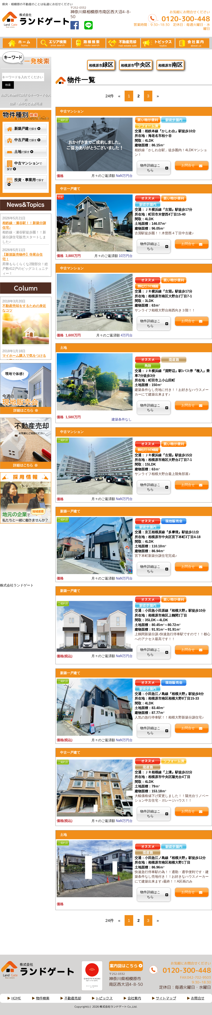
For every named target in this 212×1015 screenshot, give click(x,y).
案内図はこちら (124, 966)
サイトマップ (166, 998)
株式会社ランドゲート (17, 585)
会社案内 (134, 998)
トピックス (104, 998)
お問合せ (197, 998)
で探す (23, 129)
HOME (16, 998)
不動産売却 (72, 998)
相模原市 (101, 65)
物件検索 (42, 998)
